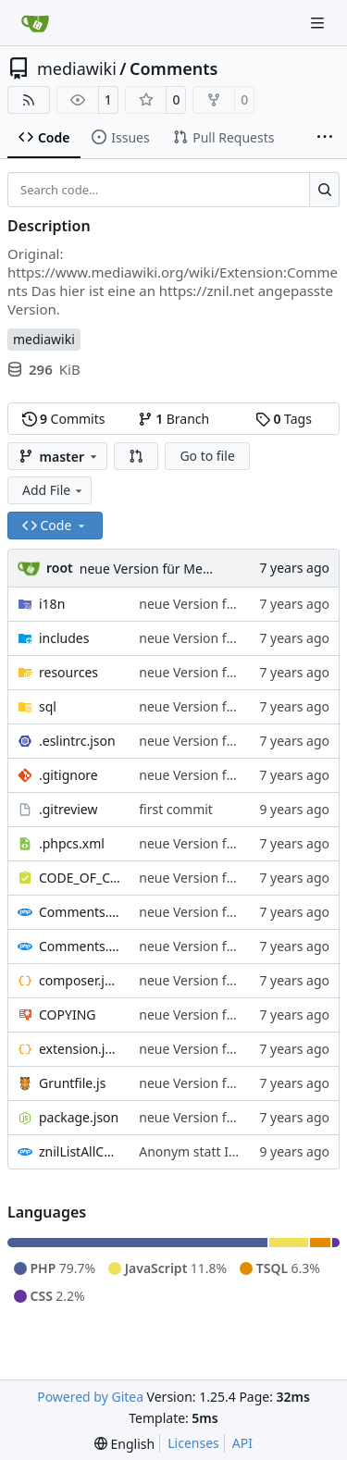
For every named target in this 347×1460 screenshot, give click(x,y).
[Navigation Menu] (319, 22)
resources (68, 672)
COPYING (67, 1014)
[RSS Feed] (28, 100)
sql (47, 706)
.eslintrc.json (77, 740)
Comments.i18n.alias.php (79, 912)
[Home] (35, 23)
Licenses (193, 1443)
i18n (52, 603)
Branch (174, 418)
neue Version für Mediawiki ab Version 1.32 (210, 568)
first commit (176, 809)
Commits (63, 418)
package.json (78, 1117)
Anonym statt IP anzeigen (217, 1151)
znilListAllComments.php (79, 1151)
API (242, 1443)
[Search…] (324, 189)
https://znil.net (206, 290)
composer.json (79, 980)
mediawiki (77, 68)
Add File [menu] (53, 490)
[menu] (124, 1444)
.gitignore (68, 775)
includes (64, 638)
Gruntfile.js (72, 1083)
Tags (283, 418)
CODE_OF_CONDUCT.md (79, 877)
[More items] (325, 138)
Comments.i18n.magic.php (79, 946)
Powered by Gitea (90, 1396)
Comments (173, 68)
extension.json (79, 1049)
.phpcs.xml (72, 843)
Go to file (207, 455)
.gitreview (68, 809)
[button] (136, 456)
